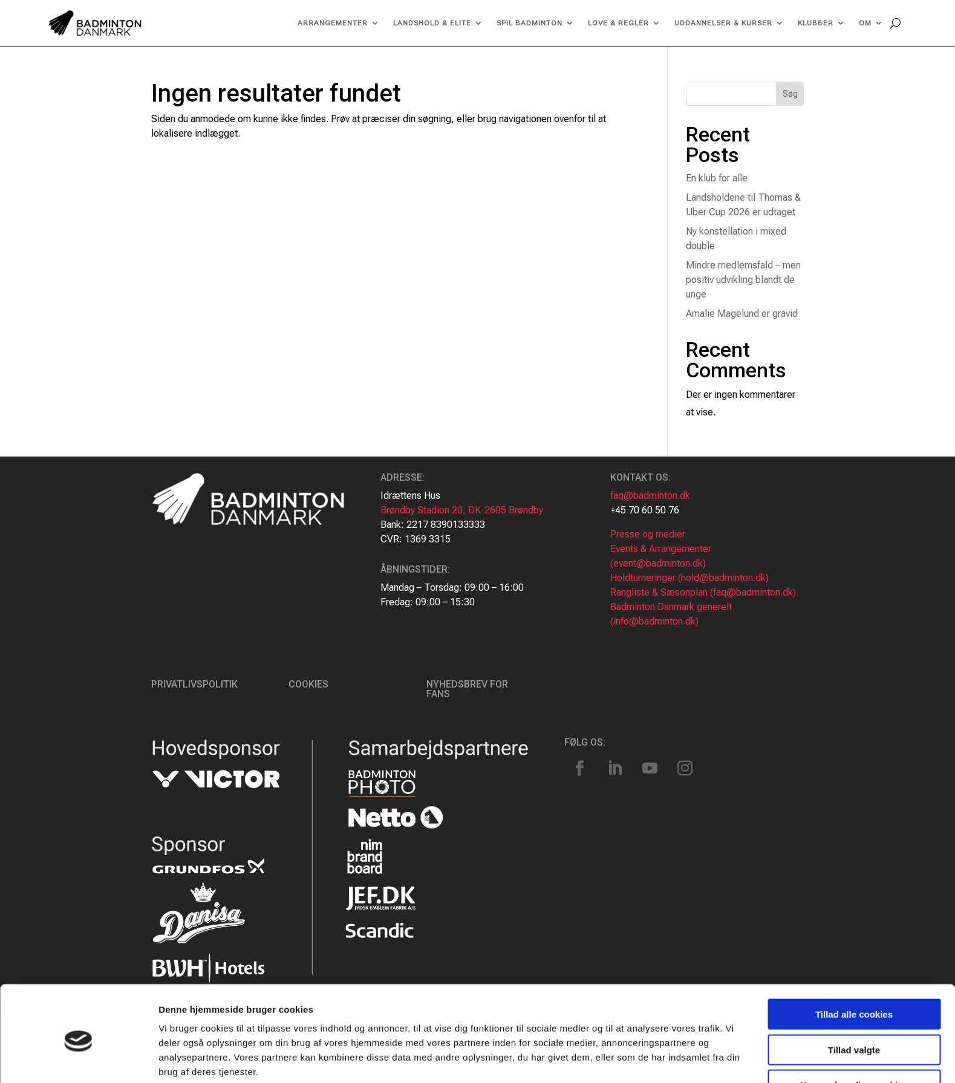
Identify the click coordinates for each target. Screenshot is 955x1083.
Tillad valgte (854, 998)
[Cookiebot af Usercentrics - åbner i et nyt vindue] (78, 1059)
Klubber (815, 23)
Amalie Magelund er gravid (742, 313)
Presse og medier (647, 534)
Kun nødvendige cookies (854, 1033)
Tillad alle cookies (854, 962)
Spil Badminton (529, 23)
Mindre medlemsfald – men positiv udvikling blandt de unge (743, 279)
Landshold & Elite (432, 23)
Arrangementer (333, 23)
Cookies (308, 684)
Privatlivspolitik (194, 684)
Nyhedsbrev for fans (467, 689)
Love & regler (618, 23)
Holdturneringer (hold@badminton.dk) (689, 578)
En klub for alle (717, 178)
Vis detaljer (628, 1059)
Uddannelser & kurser (723, 23)
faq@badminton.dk (650, 495)
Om (865, 23)
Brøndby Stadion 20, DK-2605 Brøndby (461, 510)
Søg (790, 94)
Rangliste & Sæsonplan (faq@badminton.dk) (703, 592)
